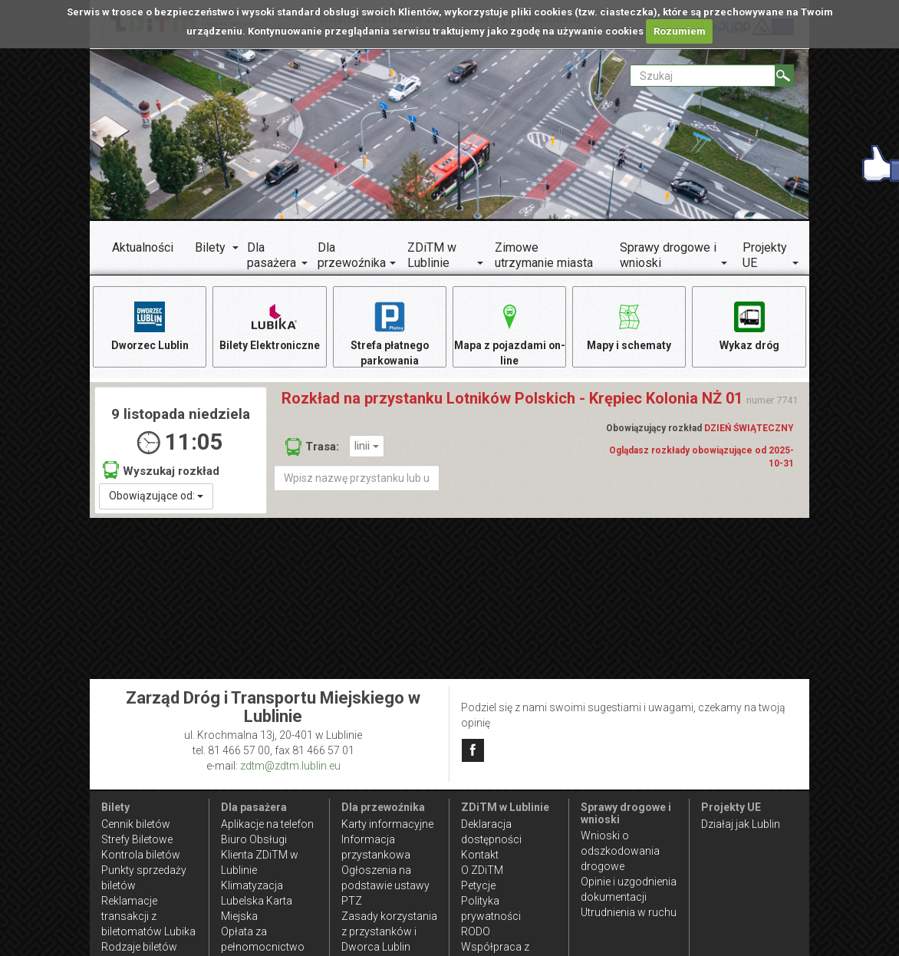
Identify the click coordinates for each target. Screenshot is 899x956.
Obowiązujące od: (156, 496)
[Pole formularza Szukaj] (703, 75)
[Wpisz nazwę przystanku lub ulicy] (357, 479)
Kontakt (480, 855)
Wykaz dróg (749, 324)
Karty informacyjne (387, 824)
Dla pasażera (271, 255)
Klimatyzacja (252, 885)
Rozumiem (680, 31)
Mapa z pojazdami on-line (509, 332)
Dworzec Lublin (149, 324)
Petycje (478, 885)
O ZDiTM (482, 870)
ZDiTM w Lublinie (431, 255)
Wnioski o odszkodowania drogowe (620, 850)
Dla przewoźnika (352, 255)
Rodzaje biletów (139, 947)
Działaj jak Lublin (740, 824)
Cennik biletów (135, 824)
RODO (475, 931)
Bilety (210, 247)
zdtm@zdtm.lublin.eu (290, 766)
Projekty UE (765, 255)
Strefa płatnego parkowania (389, 332)
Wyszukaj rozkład (161, 471)
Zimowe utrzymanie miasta (544, 255)
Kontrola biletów (140, 855)
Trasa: (312, 447)
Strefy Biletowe (137, 839)
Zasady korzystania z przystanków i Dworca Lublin (389, 931)
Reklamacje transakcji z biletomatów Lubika (148, 916)
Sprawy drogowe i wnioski (668, 255)
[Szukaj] (784, 75)
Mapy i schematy (629, 324)
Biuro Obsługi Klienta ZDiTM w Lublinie (259, 854)
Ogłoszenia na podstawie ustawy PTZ (385, 885)
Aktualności (142, 247)
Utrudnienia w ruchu (629, 912)
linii (366, 446)
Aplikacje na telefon (267, 824)
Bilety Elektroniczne (270, 324)
